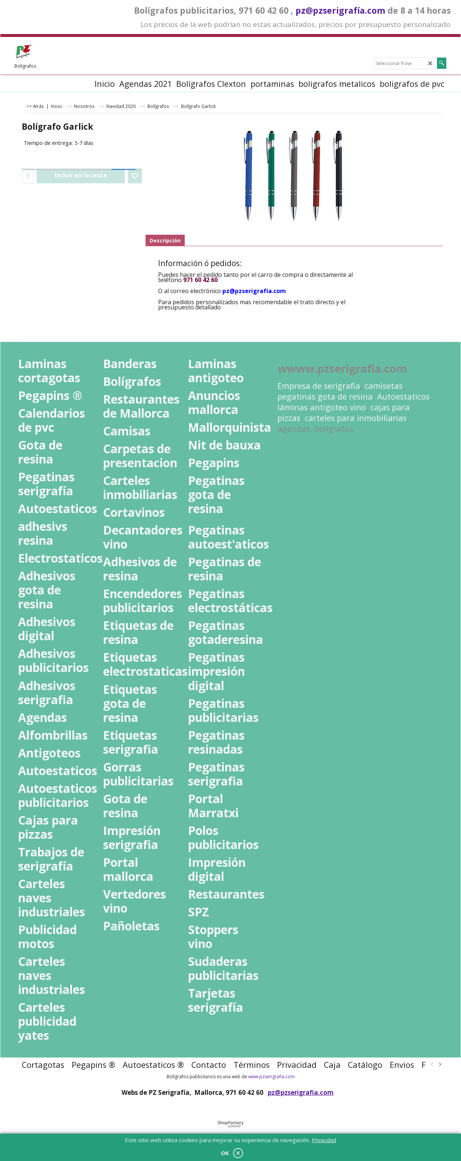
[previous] (432, 1064)
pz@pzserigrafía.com (340, 10)
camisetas (384, 385)
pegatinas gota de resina (325, 396)
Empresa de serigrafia (318, 385)
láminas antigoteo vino (321, 407)
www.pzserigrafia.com (271, 1076)
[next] (439, 1064)
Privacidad (324, 1140)
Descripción (165, 240)
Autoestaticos (403, 396)
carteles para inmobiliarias (356, 418)
